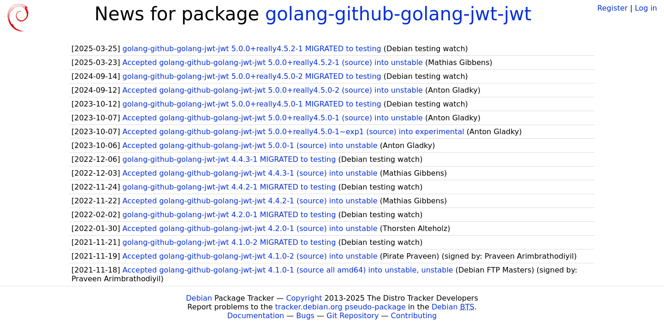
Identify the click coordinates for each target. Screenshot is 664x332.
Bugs (305, 315)
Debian (199, 298)
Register (612, 8)
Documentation (255, 315)
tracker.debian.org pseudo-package (340, 306)
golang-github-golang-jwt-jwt (398, 13)
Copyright (304, 298)
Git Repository (352, 315)
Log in (646, 8)
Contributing (414, 315)
